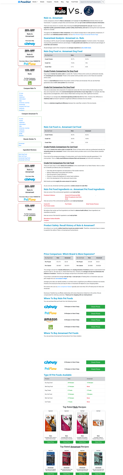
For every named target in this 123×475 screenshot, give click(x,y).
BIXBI (20, 133)
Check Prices (95, 307)
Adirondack (22, 99)
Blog (62, 2)
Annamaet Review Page (91, 34)
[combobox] (91, 1)
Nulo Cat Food (23, 156)
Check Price (50, 442)
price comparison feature (65, 286)
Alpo (20, 101)
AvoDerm (21, 110)
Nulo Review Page (78, 34)
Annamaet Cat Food (24, 160)
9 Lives (21, 93)
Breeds (42, 2)
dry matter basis (86, 48)
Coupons (49, 2)
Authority (21, 108)
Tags (67, 2)
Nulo (20, 145)
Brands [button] (35, 2)
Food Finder (74, 2)
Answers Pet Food (24, 106)
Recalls (56, 2)
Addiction (22, 97)
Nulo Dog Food (23, 154)
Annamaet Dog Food (24, 158)
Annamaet (22, 104)
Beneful (21, 135)
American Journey (24, 102)
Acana (21, 95)
